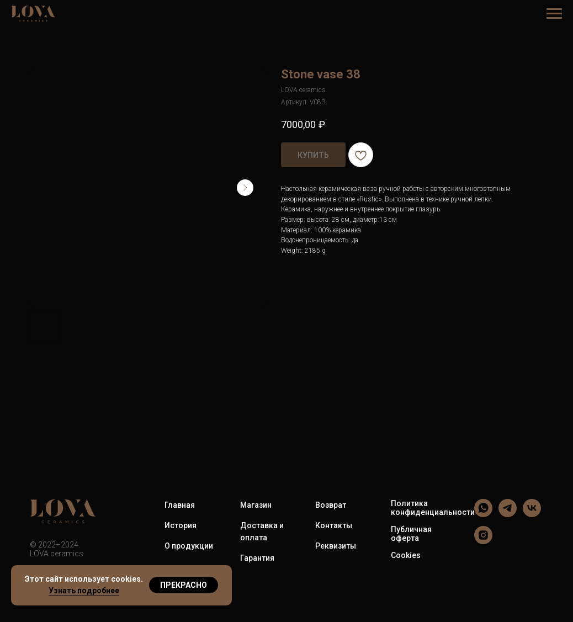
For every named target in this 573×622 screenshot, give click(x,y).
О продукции (189, 545)
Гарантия (257, 558)
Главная (180, 505)
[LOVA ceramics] (483, 514)
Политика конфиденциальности (433, 508)
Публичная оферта (411, 534)
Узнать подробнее (84, 590)
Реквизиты (335, 545)
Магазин (256, 505)
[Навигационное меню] (554, 13)
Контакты (333, 525)
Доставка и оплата (262, 531)
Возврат (330, 505)
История (181, 525)
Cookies (406, 555)
